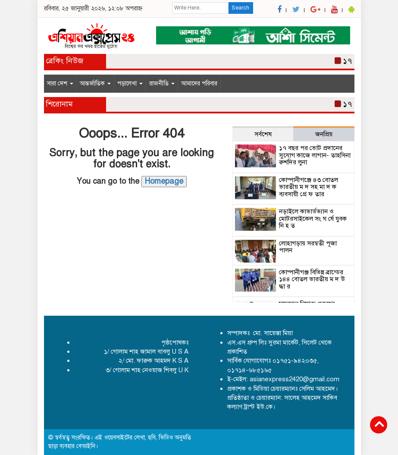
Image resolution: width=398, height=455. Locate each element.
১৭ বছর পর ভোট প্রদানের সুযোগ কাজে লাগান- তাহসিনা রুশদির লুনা (315, 155)
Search (240, 8)
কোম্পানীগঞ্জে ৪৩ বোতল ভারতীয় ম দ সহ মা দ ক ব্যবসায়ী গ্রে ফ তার (308, 187)
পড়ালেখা (130, 83)
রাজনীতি (162, 83)
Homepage (164, 181)
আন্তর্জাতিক (95, 83)
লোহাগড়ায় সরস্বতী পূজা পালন (308, 246)
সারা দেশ (60, 83)
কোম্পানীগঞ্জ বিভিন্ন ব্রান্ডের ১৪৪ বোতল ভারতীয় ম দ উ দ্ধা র (312, 279)
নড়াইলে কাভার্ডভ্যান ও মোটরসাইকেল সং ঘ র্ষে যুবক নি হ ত (313, 218)
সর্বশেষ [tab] (263, 134)
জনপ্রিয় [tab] (323, 134)
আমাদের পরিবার (199, 83)
